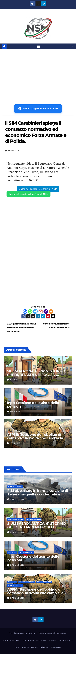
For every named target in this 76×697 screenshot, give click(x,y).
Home (5, 640)
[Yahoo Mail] (46, 311)
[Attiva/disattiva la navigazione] (38, 46)
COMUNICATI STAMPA (16, 519)
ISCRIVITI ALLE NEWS (46, 640)
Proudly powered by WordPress (23, 633)
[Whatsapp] (30, 311)
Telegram (44, 647)
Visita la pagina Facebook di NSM (38, 108)
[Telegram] (35, 311)
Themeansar (61, 633)
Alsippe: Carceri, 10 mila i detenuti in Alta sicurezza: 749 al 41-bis (21, 327)
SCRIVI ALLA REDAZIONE (26, 647)
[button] (72, 46)
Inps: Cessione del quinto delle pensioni (33, 404)
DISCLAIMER (28, 640)
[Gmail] (40, 311)
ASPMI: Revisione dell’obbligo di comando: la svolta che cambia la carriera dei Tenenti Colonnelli (35, 438)
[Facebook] (25, 311)
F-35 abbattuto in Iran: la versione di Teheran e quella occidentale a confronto (37, 494)
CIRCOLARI (12, 552)
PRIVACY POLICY (66, 640)
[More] (51, 311)
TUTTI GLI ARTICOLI (15, 486)
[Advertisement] (38, 71)
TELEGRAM (56, 647)
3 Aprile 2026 (17, 499)
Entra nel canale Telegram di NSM (38, 188)
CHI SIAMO (15, 640)
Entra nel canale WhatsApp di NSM (28, 194)
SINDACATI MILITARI (44, 582)
